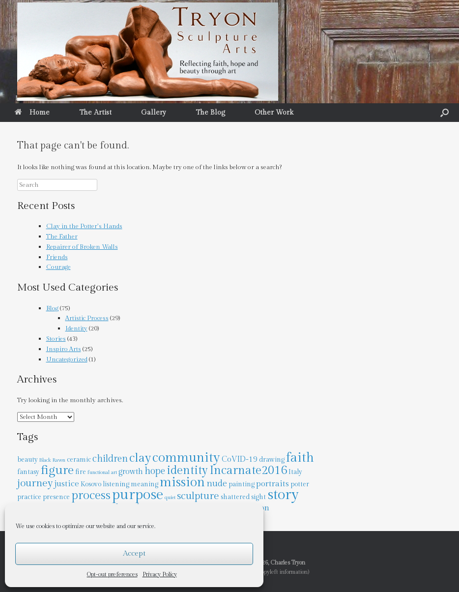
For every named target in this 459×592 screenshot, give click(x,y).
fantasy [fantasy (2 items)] (28, 472)
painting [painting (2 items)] (242, 484)
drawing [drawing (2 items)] (272, 460)
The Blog (210, 113)
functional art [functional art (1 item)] (102, 472)
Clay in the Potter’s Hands (84, 226)
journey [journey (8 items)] (35, 483)
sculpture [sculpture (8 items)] (198, 496)
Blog (52, 308)
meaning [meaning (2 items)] (144, 484)
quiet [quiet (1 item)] (170, 497)
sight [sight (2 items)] (258, 497)
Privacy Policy (160, 574)
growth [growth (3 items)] (130, 471)
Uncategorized (66, 359)
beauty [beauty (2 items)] (27, 460)
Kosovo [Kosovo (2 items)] (91, 484)
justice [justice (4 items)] (66, 484)
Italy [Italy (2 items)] (295, 472)
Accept (134, 553)
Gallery (153, 113)
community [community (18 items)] (186, 458)
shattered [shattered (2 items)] (235, 497)
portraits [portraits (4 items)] (272, 484)
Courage (58, 267)
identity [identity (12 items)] (187, 470)
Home (32, 113)
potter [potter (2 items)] (299, 484)
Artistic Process (87, 318)
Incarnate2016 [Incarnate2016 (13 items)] (248, 470)
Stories (56, 339)
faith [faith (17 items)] (300, 457)
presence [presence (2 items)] (56, 497)
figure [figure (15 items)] (57, 470)
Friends (57, 257)
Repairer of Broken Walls (82, 247)
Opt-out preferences (112, 574)
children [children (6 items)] (110, 459)
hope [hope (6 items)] (154, 471)
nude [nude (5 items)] (216, 483)
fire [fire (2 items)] (80, 472)
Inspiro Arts (63, 349)
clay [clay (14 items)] (140, 458)
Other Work (274, 113)
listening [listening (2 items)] (116, 484)
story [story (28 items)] (283, 494)
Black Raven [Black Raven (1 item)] (52, 460)
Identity (76, 328)
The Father (62, 236)
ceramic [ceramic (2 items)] (79, 460)
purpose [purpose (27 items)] (137, 494)
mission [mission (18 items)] (182, 482)
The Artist (95, 113)
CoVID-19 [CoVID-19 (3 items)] (240, 459)
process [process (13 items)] (91, 495)
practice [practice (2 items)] (29, 497)
